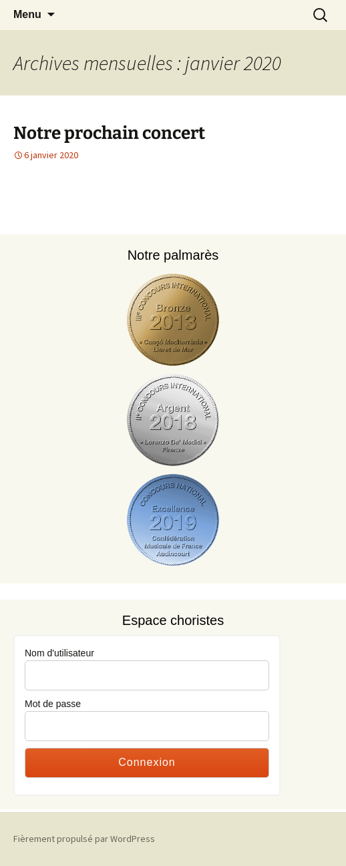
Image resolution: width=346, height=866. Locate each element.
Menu (27, 14)
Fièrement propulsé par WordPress (84, 839)
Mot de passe (53, 703)
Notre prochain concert (109, 133)
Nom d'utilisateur (59, 653)
